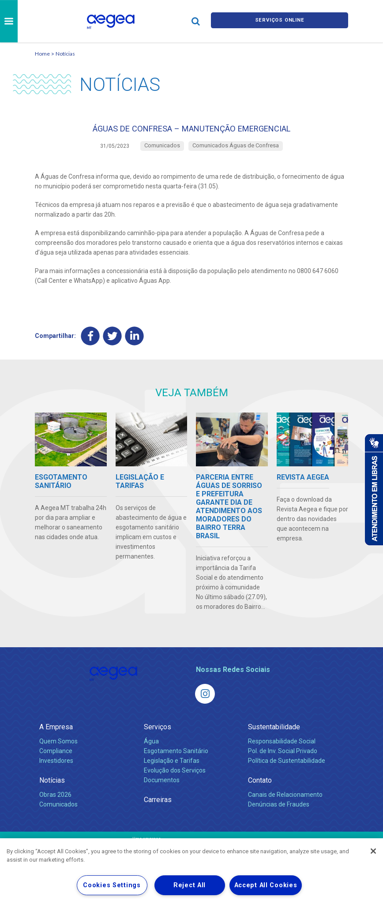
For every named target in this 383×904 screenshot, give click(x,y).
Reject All (189, 885)
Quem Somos (58, 747)
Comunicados (58, 810)
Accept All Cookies (265, 885)
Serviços (157, 733)
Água (151, 747)
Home (42, 53)
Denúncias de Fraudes (278, 810)
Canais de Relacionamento (285, 800)
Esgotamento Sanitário (176, 757)
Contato (260, 786)
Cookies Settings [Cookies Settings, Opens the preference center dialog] (112, 885)
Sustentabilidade (274, 733)
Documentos (162, 786)
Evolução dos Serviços (175, 776)
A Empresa (56, 733)
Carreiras (158, 806)
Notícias (65, 53)
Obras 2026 (55, 800)
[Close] (373, 851)
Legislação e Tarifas (171, 766)
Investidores (56, 766)
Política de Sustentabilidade (286, 766)
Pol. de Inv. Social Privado (282, 757)
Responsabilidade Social (281, 747)
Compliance (55, 757)
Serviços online (279, 21)
